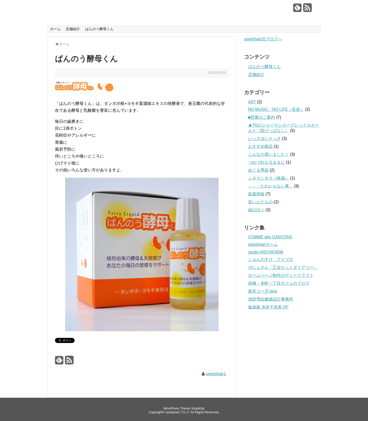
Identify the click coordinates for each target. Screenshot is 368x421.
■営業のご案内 (261, 117)
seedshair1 (216, 374)
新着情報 (256, 194)
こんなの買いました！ (268, 154)
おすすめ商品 (260, 146)
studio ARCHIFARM (265, 252)
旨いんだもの (260, 202)
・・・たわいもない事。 (270, 186)
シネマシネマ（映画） (268, 178)
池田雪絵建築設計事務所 (270, 299)
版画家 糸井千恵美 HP (268, 307)
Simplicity (197, 408)
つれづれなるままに (266, 162)
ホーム (55, 29)
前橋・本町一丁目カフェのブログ (278, 283)
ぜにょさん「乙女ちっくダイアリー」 (283, 267)
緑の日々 (256, 210)
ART (252, 102)
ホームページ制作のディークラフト (281, 275)
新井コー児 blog (262, 291)
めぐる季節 (258, 170)
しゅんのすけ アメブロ (270, 259)
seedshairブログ (83, 8)
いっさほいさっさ (264, 138)
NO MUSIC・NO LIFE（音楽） (276, 109)
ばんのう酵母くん (99, 29)
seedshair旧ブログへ (263, 39)
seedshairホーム (263, 244)
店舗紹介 (73, 29)
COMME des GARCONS (270, 237)
